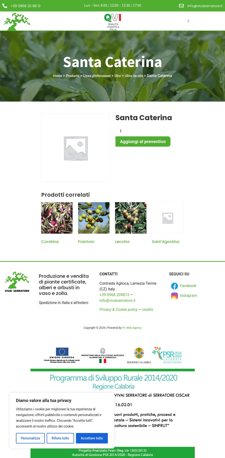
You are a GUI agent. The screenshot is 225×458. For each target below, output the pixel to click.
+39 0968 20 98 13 (25, 6)
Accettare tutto (92, 438)
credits (147, 309)
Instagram (183, 296)
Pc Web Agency (131, 327)
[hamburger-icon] (188, 21)
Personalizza (30, 438)
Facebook (183, 286)
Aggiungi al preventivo (143, 141)
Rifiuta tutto (60, 438)
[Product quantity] (121, 131)
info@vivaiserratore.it (205, 6)
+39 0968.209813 (114, 295)
